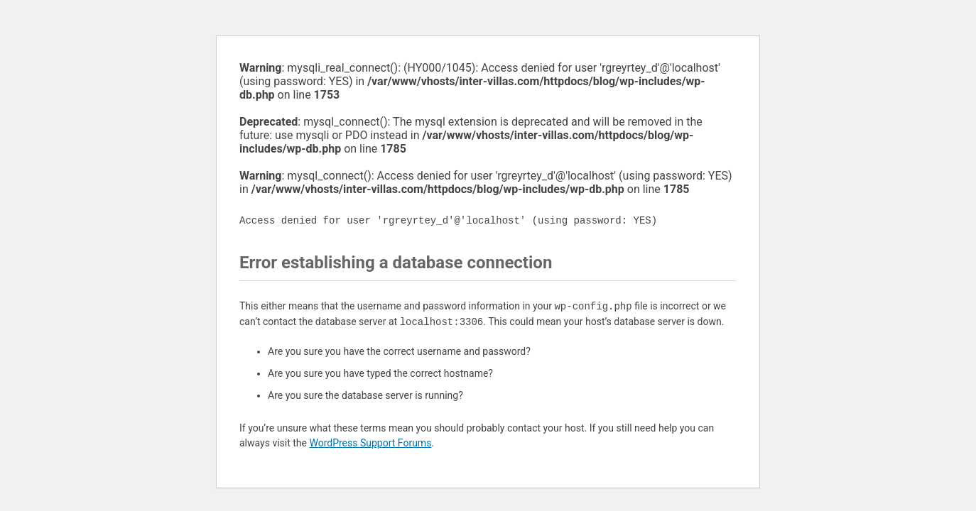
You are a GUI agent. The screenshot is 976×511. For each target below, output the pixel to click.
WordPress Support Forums (370, 443)
